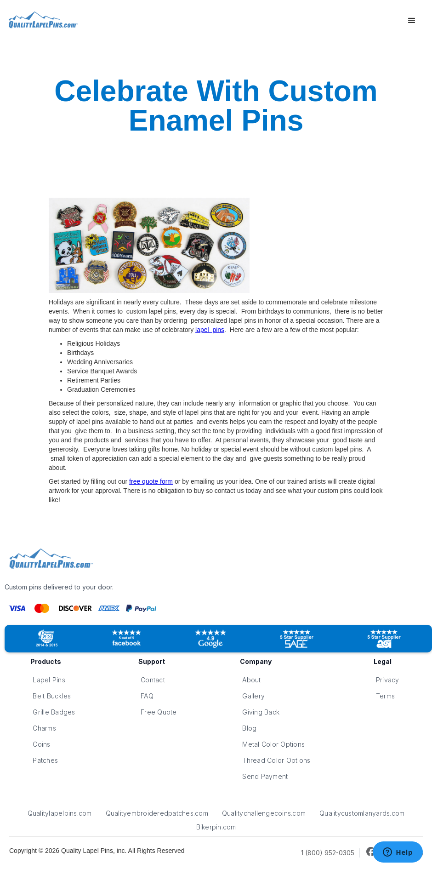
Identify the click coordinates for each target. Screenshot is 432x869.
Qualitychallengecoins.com (264, 813)
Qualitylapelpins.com (60, 813)
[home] (42, 20)
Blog (249, 728)
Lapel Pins (49, 680)
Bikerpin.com (216, 827)
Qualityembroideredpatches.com (157, 813)
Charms (44, 728)
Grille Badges (54, 712)
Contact (153, 680)
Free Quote (159, 712)
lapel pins (209, 329)
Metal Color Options (273, 744)
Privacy (387, 680)
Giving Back (260, 712)
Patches (45, 760)
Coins (41, 744)
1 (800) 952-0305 (327, 853)
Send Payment (265, 776)
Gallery (253, 696)
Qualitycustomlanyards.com (361, 813)
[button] (412, 21)
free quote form (151, 481)
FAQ (147, 696)
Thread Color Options (276, 760)
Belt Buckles (52, 696)
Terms (385, 696)
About (251, 680)
